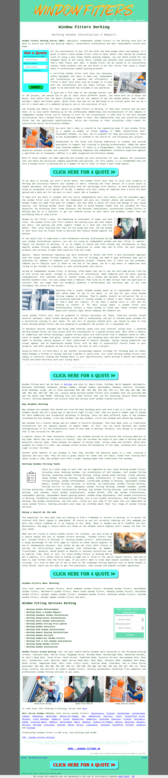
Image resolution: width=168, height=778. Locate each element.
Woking (118, 722)
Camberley (91, 719)
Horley (79, 725)
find (30, 589)
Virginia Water (39, 722)
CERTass (104, 131)
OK (133, 776)
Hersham (37, 725)
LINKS (114, 20)
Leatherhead (138, 713)
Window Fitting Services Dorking (49, 603)
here (84, 709)
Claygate (105, 725)
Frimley (127, 719)
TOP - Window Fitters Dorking (38, 737)
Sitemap (23, 757)
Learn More (123, 776)
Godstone (116, 719)
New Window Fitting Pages (38, 757)
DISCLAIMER (140, 20)
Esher (119, 716)
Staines (111, 713)
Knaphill (141, 725)
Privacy (144, 757)
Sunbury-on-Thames (103, 722)
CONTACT (130, 20)
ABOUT (122, 20)
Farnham (31, 728)
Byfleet (130, 725)
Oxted (66, 719)
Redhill (53, 722)
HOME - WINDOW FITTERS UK (84, 748)
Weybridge (51, 716)
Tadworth (56, 719)
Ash (83, 716)
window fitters (102, 41)
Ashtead (61, 725)
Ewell (77, 722)
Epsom (71, 725)
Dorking (68, 384)
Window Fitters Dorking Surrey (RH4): (43, 41)
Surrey (66, 713)
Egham (25, 722)
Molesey (26, 719)
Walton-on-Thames (69, 716)
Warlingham (66, 722)
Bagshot (86, 722)
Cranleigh (49, 725)
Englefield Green (135, 716)
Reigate (141, 722)
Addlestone (94, 716)
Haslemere (139, 719)
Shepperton (77, 719)
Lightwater (92, 725)
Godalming (37, 716)
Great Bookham (41, 719)
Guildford (117, 725)
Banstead (129, 722)
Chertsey (108, 716)
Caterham (104, 719)
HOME (108, 20)
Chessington (97, 713)
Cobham (25, 716)
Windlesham (123, 713)
